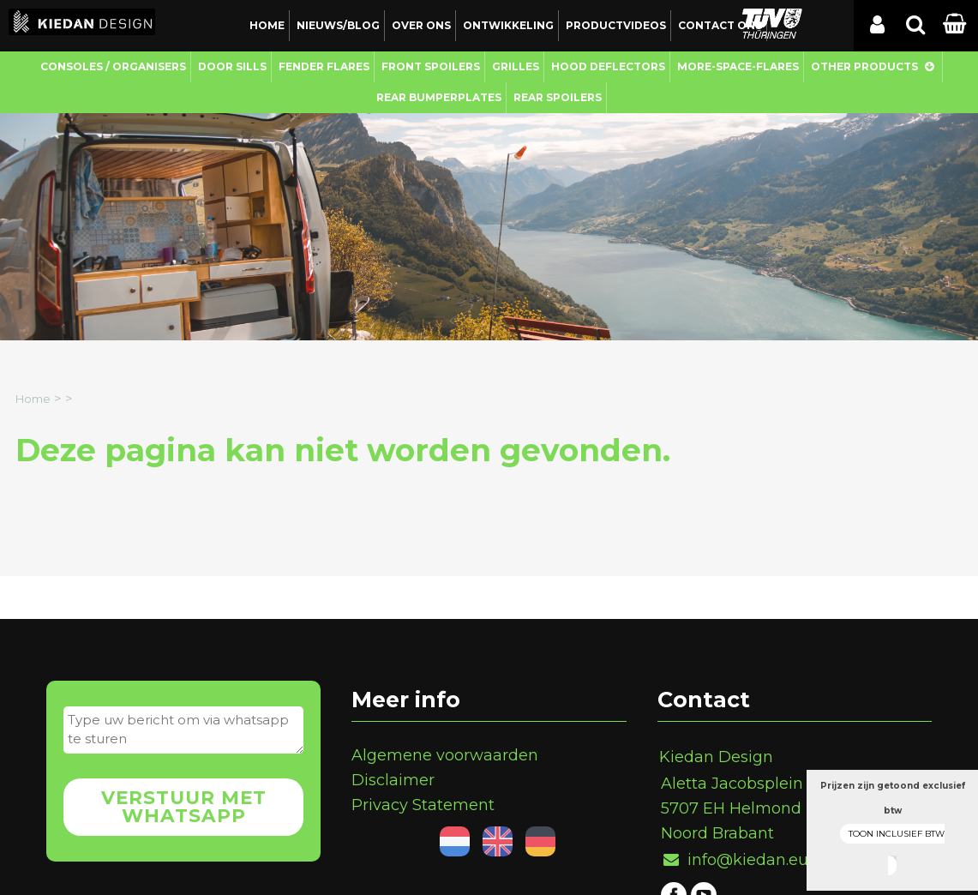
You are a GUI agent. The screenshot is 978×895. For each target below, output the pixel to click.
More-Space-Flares (738, 66)
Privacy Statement (423, 805)
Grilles (515, 66)
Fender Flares (324, 66)
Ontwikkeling (508, 25)
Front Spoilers (430, 66)
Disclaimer (393, 780)
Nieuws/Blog (338, 25)
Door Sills (232, 66)
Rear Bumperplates (438, 97)
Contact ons (720, 25)
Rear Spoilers (557, 97)
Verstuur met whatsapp (184, 806)
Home (267, 25)
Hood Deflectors (608, 66)
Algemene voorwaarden (444, 755)
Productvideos (616, 25)
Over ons (421, 25)
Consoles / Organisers (113, 66)
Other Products (864, 66)
